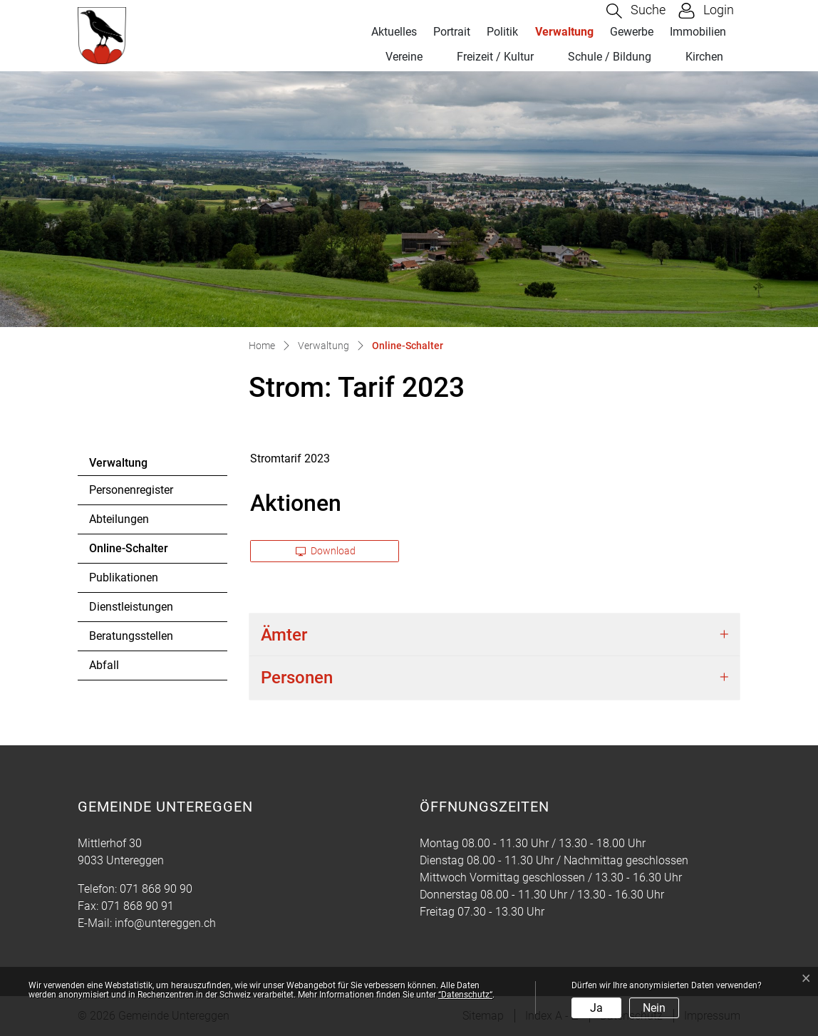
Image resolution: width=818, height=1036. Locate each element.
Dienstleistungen (131, 606)
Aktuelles (394, 31)
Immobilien (698, 31)
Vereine (404, 56)
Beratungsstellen (131, 636)
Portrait (451, 31)
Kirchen (704, 56)
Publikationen (123, 577)
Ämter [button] (284, 635)
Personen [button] (297, 678)
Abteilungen (119, 519)
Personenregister (131, 490)
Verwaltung (564, 31)
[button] (636, 11)
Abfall (104, 665)
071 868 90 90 (156, 889)
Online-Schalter (128, 552)
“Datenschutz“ (465, 995)
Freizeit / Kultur (495, 56)
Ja (596, 1008)
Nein (654, 1008)
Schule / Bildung (609, 56)
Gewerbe (631, 31)
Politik (502, 31)
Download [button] (326, 550)
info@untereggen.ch (165, 923)
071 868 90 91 (137, 906)
